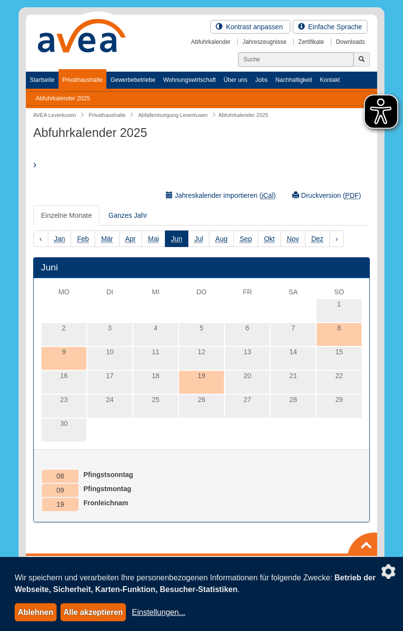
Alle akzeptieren (93, 612)
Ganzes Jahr (127, 215)
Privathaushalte (82, 79)
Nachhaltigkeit (293, 79)
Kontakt (330, 79)
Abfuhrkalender (210, 41)
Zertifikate (311, 41)
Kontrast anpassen (250, 27)
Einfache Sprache (330, 27)
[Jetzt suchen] (361, 59)
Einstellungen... (158, 612)
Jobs (261, 79)
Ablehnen (35, 612)
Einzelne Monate (66, 215)
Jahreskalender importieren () (221, 195)
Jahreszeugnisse (264, 41)
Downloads (350, 41)
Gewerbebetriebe (132, 79)
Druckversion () (326, 195)
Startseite (42, 79)
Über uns (235, 79)
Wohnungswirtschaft (189, 79)
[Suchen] (296, 59)
